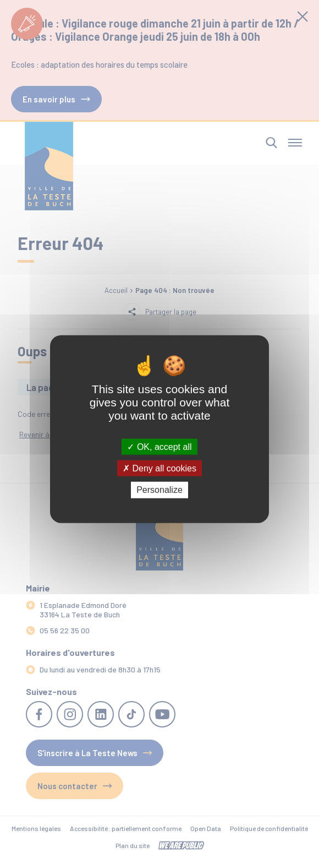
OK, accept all (159, 447)
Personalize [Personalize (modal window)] (159, 490)
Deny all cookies (159, 468)
